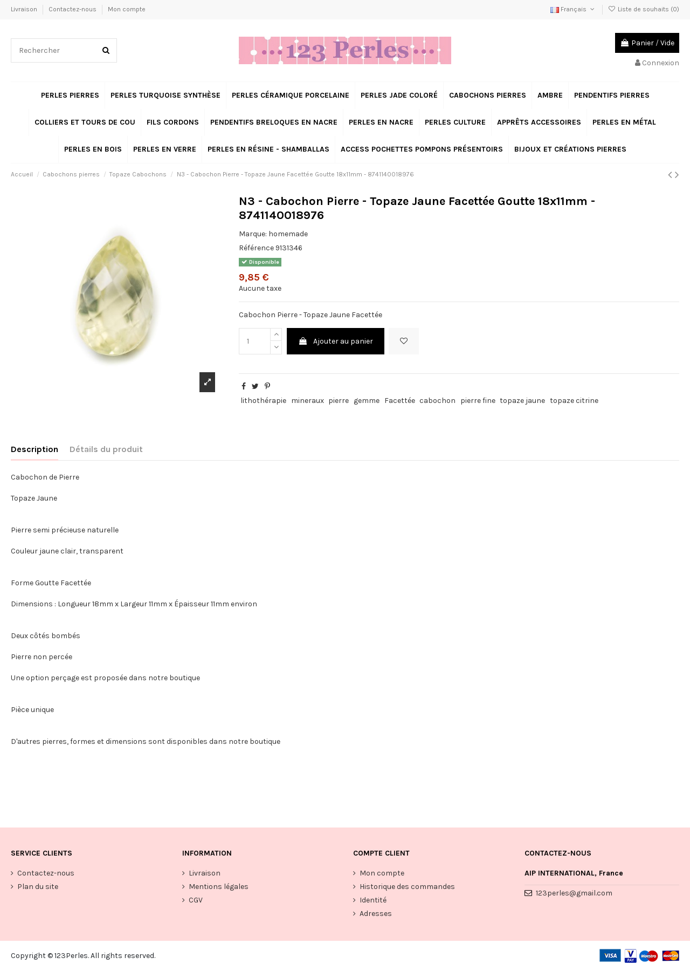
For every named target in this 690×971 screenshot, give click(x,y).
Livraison (25, 9)
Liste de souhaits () (643, 9)
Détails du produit (106, 449)
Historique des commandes (407, 886)
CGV (196, 900)
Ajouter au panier (335, 341)
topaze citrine (574, 400)
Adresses (376, 913)
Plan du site (37, 886)
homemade (288, 233)
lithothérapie (263, 400)
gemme (367, 400)
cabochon (437, 400)
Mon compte (127, 9)
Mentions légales (219, 886)
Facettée (399, 400)
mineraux (307, 400)
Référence (256, 247)
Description (34, 449)
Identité (373, 900)
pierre (338, 400)
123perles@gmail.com (574, 893)
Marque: (253, 233)
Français (573, 9)
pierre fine (477, 400)
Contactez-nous (73, 9)
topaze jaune (522, 400)
